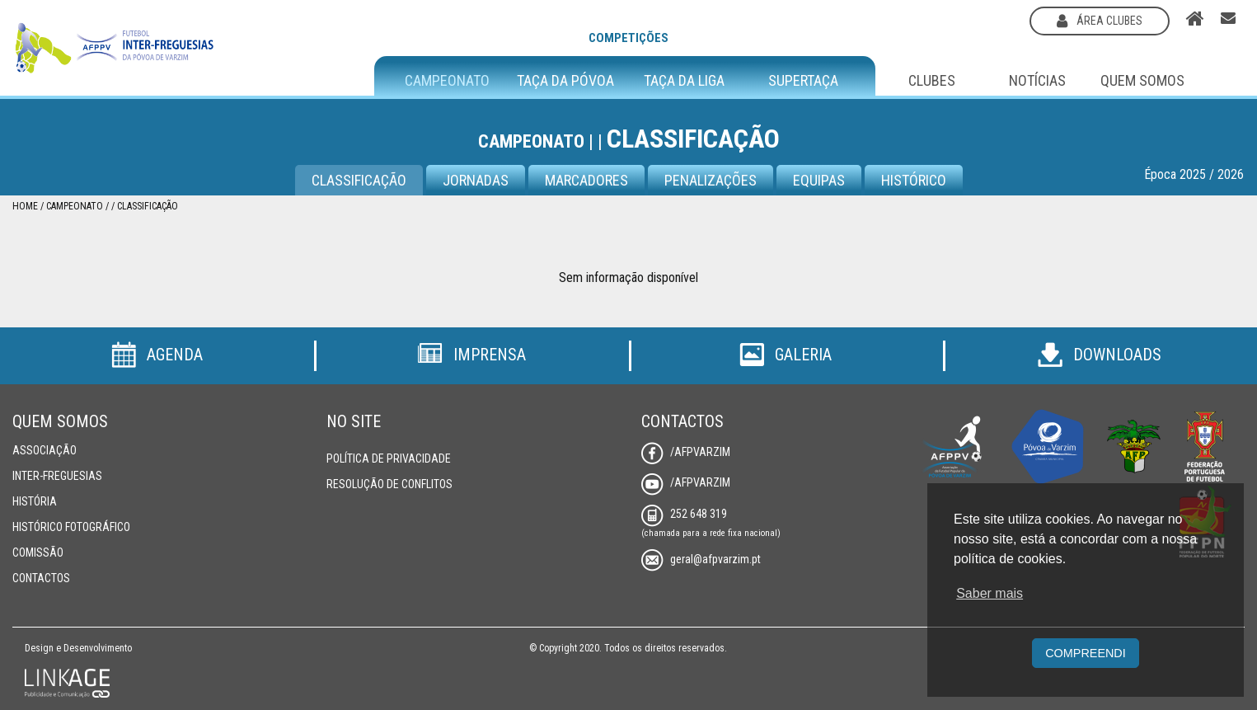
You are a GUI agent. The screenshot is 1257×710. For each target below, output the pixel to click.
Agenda (157, 354)
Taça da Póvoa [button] (565, 81)
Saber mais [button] (989, 593)
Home (25, 206)
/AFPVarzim (685, 451)
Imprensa (471, 354)
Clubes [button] (931, 80)
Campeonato (74, 206)
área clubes (1099, 20)
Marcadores (586, 180)
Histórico (913, 180)
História (34, 501)
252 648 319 (684, 513)
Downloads (1099, 354)
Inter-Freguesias (57, 475)
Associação (44, 450)
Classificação (359, 180)
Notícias (1037, 80)
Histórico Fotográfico (71, 527)
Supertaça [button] (803, 81)
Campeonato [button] (447, 81)
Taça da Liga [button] (684, 81)
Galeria (785, 354)
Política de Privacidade (388, 458)
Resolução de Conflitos (389, 484)
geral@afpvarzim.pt (701, 559)
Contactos (41, 578)
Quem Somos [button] (1142, 80)
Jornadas (476, 180)
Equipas (819, 180)
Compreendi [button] (1085, 653)
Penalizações (710, 180)
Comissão (37, 552)
